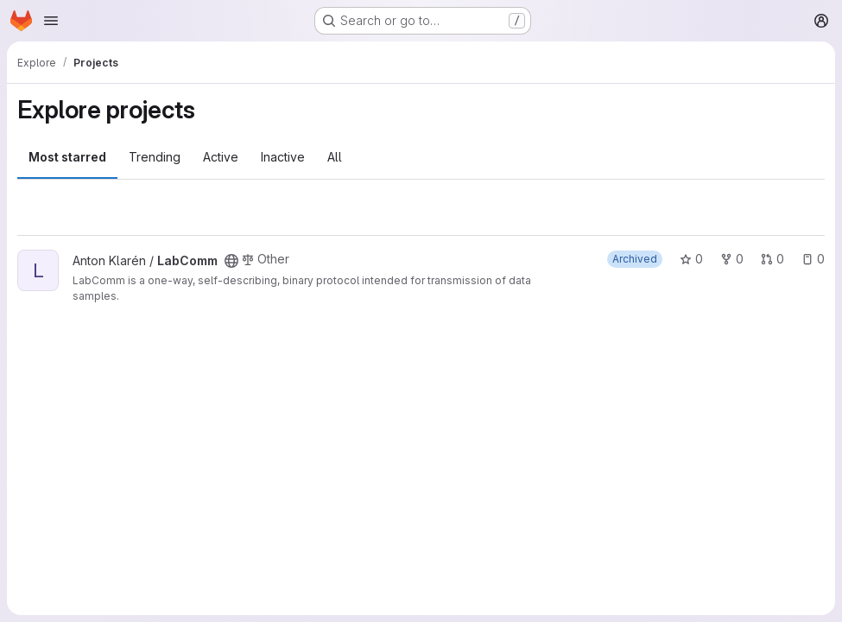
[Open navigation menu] (51, 21)
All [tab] (334, 156)
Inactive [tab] (283, 156)
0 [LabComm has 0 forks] (732, 258)
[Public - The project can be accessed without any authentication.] (231, 261)
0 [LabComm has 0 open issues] (813, 258)
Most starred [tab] (67, 156)
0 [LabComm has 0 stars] (691, 258)
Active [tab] (220, 156)
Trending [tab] (154, 156)
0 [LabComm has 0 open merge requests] (772, 258)
